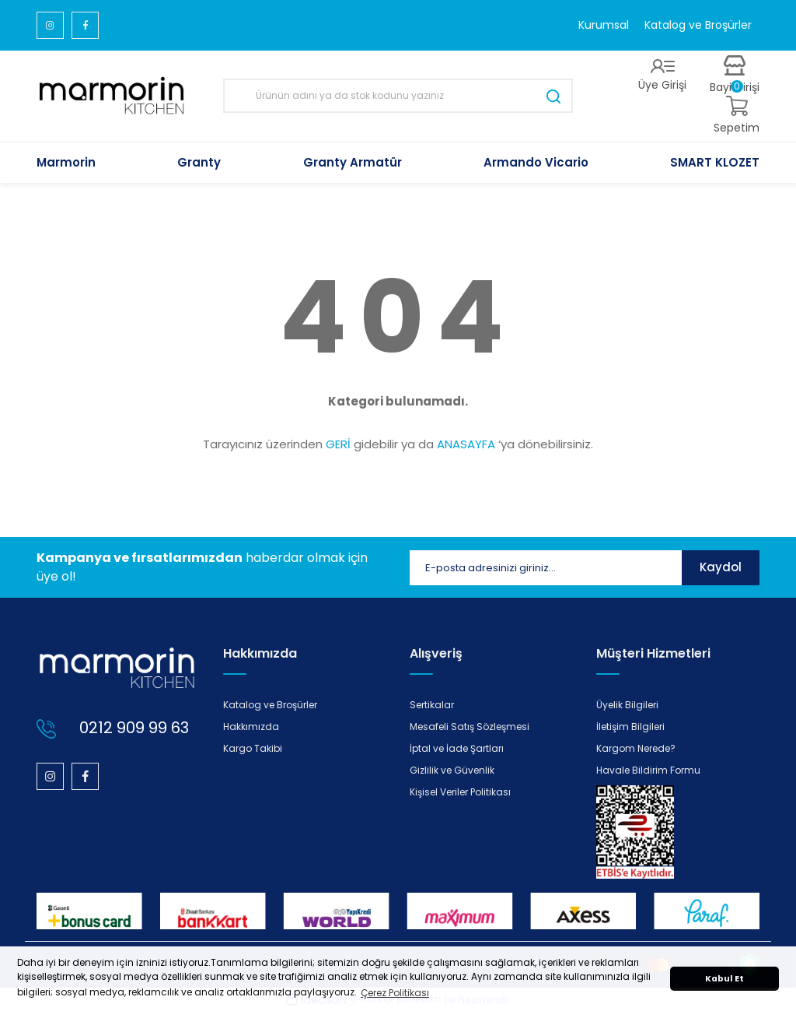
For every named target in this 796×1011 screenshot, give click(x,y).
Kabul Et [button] (724, 979)
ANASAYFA (466, 444)
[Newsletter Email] (546, 567)
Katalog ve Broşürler (698, 25)
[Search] (398, 96)
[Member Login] (662, 75)
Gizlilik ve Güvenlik (452, 770)
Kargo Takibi (252, 748)
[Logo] (113, 96)
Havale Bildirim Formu (648, 770)
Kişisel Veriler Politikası (460, 792)
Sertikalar (432, 704)
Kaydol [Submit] (721, 567)
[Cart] (736, 116)
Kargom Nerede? (636, 748)
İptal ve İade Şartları (457, 748)
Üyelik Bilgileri (627, 704)
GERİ (338, 444)
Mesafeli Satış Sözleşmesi (469, 726)
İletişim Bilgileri (630, 726)
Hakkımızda (251, 726)
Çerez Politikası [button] (395, 992)
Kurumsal (603, 25)
